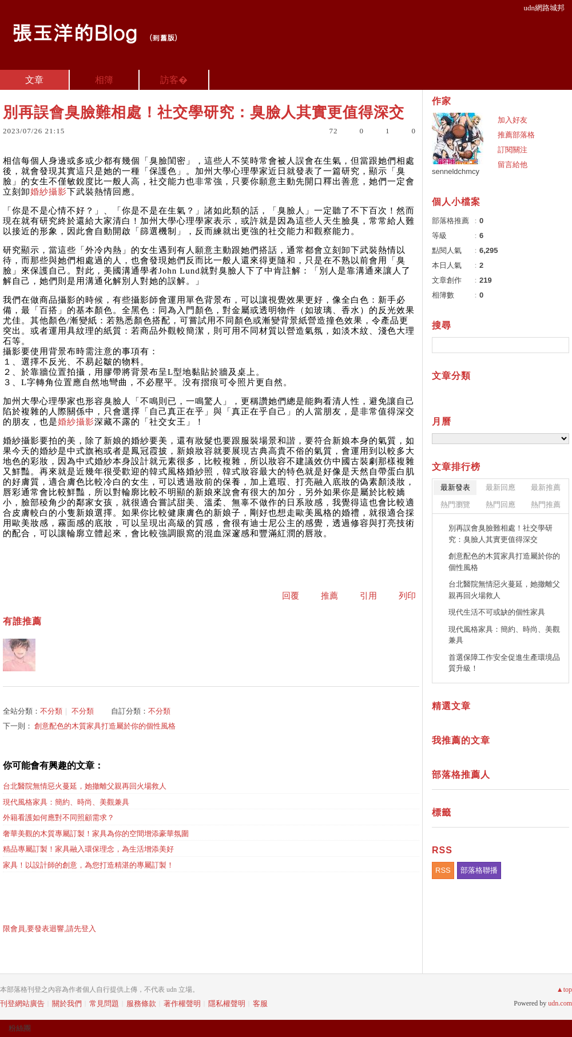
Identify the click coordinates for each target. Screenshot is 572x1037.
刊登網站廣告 (22, 1003)
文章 (34, 80)
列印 (407, 595)
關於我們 (67, 1003)
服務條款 (141, 1003)
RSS (443, 870)
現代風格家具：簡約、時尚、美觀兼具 (66, 802)
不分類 (51, 711)
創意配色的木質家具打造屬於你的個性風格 (105, 726)
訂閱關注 (512, 149)
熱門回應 (500, 504)
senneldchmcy (455, 171)
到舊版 (163, 37)
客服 (260, 1003)
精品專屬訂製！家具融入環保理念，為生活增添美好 (88, 849)
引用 (368, 595)
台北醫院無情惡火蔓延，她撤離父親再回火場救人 (84, 786)
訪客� (174, 80)
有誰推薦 (22, 621)
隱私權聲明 (226, 1003)
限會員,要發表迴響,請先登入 (49, 928)
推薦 (329, 595)
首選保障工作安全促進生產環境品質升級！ (504, 663)
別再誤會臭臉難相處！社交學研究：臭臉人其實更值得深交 (500, 534)
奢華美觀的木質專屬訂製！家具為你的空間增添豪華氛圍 (96, 833)
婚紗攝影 (48, 191)
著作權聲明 (182, 1003)
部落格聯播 (479, 870)
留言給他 (512, 164)
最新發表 (455, 487)
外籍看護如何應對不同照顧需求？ (58, 817)
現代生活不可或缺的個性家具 (496, 612)
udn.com (560, 1003)
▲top (564, 989)
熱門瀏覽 (455, 504)
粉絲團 (20, 1028)
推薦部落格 (516, 134)
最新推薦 (546, 487)
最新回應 (500, 487)
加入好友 (512, 120)
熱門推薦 (546, 504)
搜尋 (559, 345)
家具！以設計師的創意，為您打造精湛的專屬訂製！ (88, 865)
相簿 (104, 80)
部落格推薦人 (461, 774)
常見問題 (104, 1003)
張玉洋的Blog (74, 31)
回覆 (290, 595)
